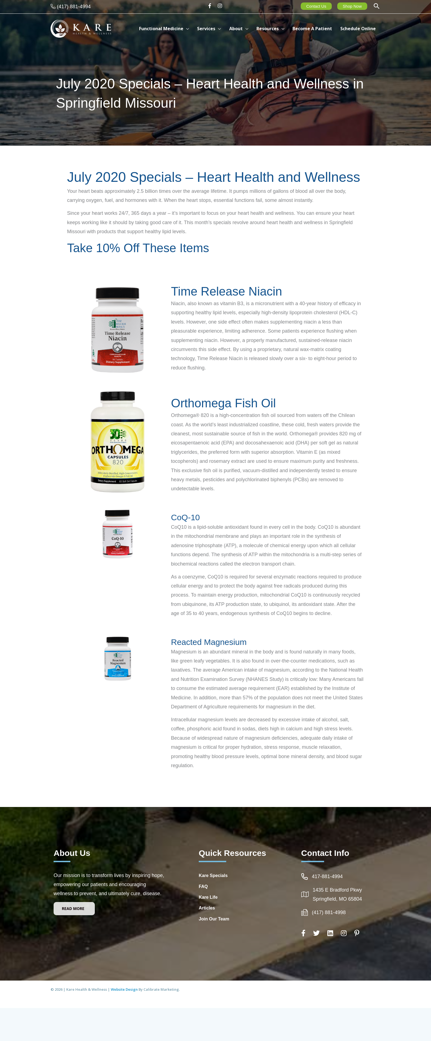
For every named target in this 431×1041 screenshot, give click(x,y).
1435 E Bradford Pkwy (337, 890)
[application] (194, 29)
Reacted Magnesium (209, 642)
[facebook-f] (211, 5)
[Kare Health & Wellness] (81, 28)
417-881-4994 (327, 876)
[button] (376, 6)
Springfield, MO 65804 (337, 899)
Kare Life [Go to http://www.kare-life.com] (208, 897)
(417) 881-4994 (74, 6)
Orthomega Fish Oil (223, 403)
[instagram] (220, 5)
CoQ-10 (185, 517)
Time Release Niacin (226, 291)
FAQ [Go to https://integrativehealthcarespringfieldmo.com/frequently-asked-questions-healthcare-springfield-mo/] (203, 886)
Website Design (125, 989)
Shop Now (352, 6)
